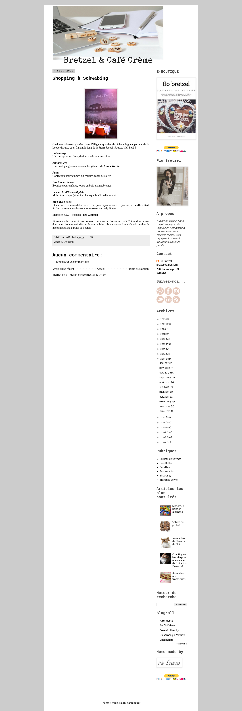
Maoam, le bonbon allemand (178, 509)
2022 (163, 324)
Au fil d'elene (167, 625)
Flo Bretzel (166, 261)
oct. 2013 (164, 372)
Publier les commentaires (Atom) (88, 274)
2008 (163, 437)
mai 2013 (164, 391)
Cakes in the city (169, 630)
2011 (163, 422)
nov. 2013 (165, 368)
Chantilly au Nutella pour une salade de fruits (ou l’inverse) (179, 560)
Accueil (101, 269)
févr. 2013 (165, 406)
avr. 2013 (164, 396)
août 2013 (165, 382)
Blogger (135, 703)
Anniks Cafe (59, 162)
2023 (163, 319)
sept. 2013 (165, 377)
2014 (163, 353)
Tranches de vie (169, 479)
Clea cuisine (166, 640)
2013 (163, 358)
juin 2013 (164, 387)
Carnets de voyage (170, 459)
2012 (163, 417)
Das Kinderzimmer (63, 182)
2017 (163, 339)
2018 (163, 334)
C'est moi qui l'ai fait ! (172, 635)
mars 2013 (165, 401)
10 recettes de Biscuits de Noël (178, 541)
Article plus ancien (138, 269)
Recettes (165, 467)
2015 (163, 349)
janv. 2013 (165, 411)
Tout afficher (181, 644)
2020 (163, 329)
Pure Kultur (166, 463)
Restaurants (167, 471)
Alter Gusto (166, 620)
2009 (163, 432)
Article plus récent (63, 269)
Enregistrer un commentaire (72, 261)
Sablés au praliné (178, 524)
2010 (163, 427)
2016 (163, 344)
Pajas (55, 172)
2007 (163, 442)
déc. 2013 (164, 363)
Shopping (68, 242)
